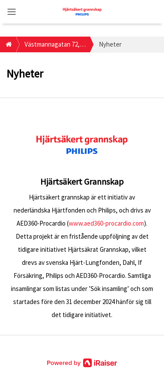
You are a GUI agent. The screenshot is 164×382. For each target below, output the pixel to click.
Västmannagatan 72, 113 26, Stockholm (52, 46)
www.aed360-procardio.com (106, 223)
